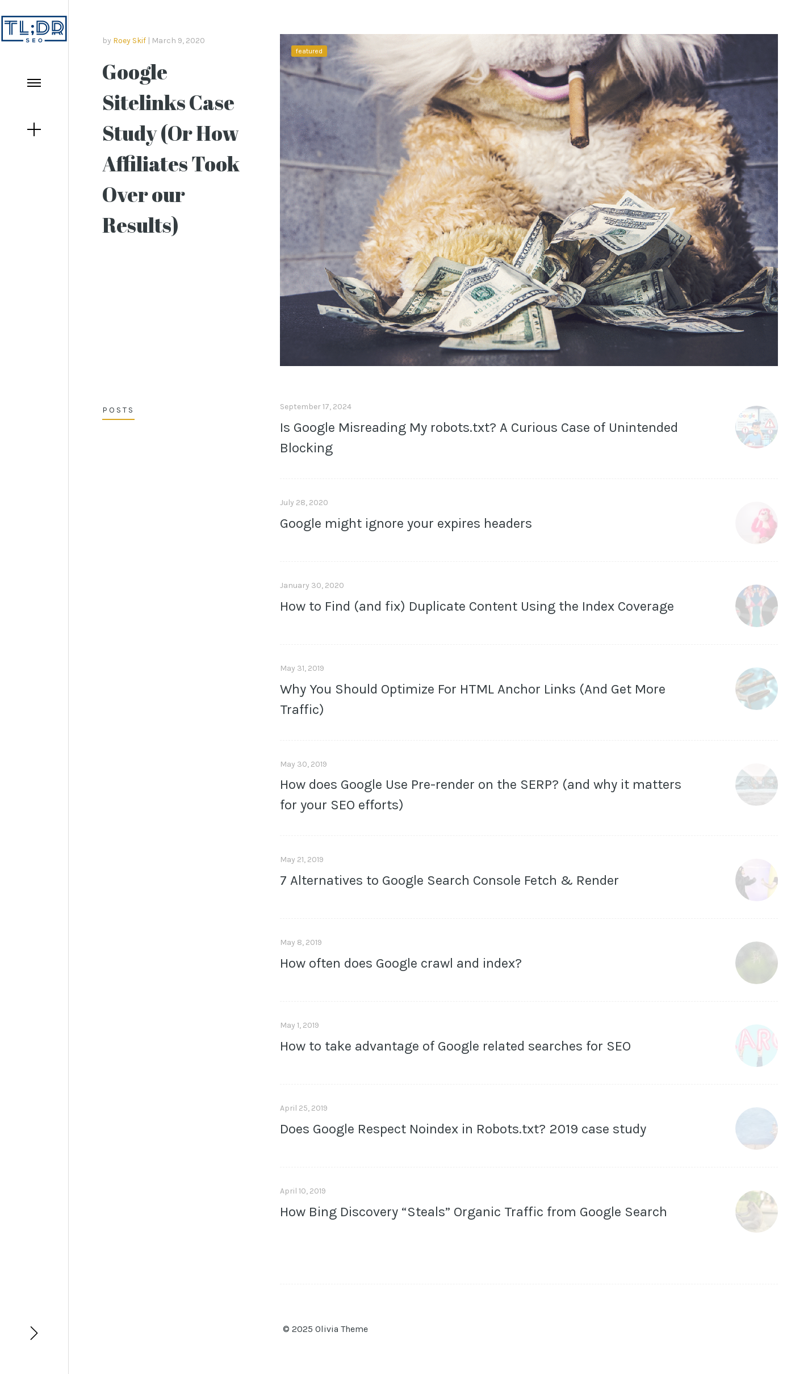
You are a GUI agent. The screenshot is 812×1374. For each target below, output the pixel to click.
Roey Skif (129, 40)
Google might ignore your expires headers (406, 523)
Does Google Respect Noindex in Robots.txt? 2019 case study (463, 1129)
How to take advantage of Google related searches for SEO (455, 1046)
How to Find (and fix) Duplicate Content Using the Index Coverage (477, 606)
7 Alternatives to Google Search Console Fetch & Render (449, 880)
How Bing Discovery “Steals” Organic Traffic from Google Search (473, 1212)
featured (309, 51)
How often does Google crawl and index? (401, 963)
